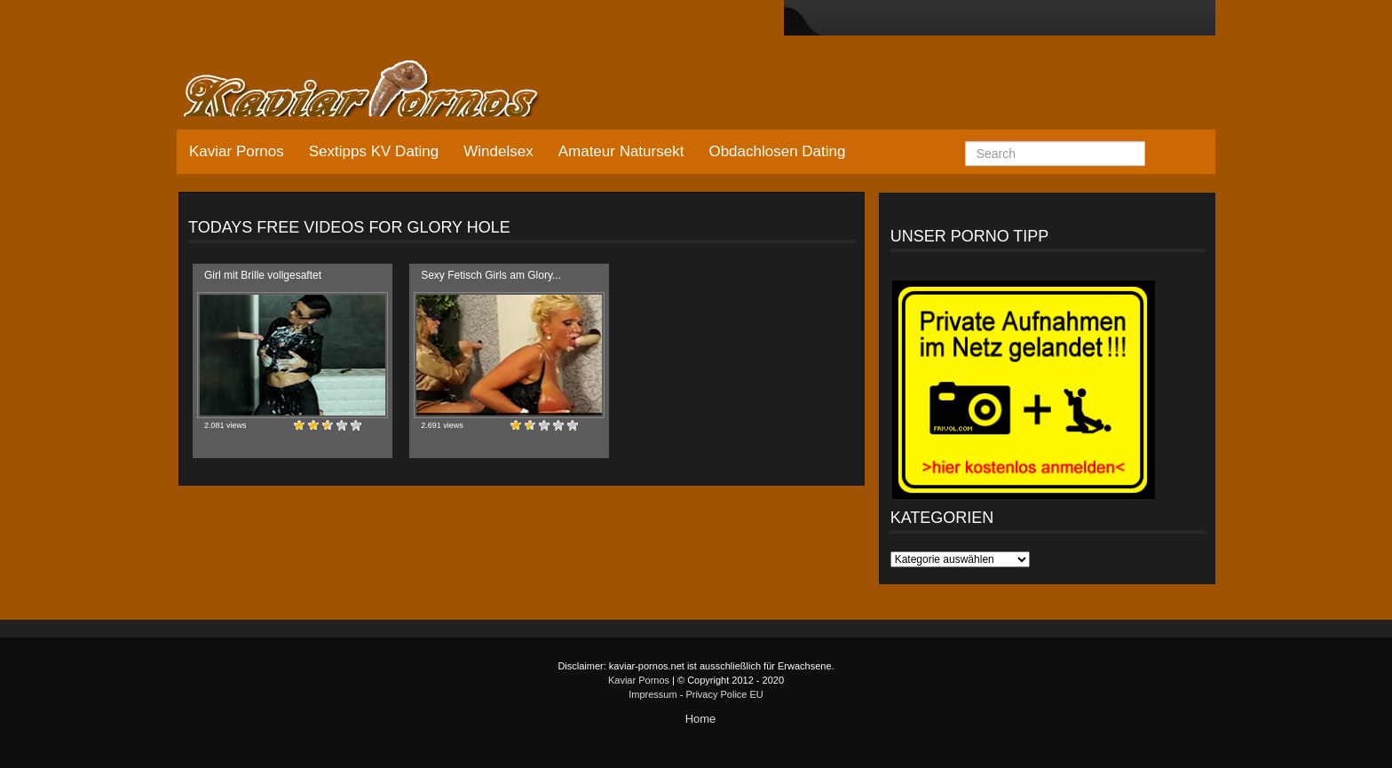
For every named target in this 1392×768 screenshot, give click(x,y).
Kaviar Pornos (236, 151)
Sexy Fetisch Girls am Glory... (491, 275)
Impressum (652, 694)
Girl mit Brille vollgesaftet (262, 275)
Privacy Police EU (724, 694)
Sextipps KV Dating (374, 151)
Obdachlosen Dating (776, 151)
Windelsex (498, 151)
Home (700, 718)
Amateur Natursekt (621, 151)
